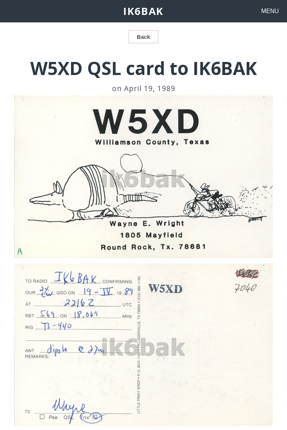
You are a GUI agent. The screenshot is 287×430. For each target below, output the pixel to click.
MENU (270, 11)
